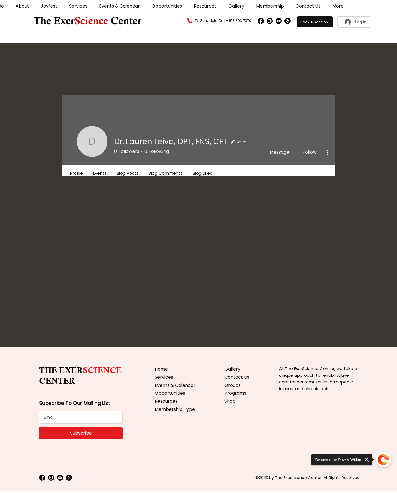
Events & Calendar (175, 385)
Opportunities (170, 393)
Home (161, 369)
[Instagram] (270, 21)
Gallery (232, 369)
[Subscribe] (81, 433)
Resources (166, 401)
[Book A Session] (315, 21)
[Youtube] (279, 21)
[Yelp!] (287, 21)
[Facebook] (261, 21)
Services (164, 377)
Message (279, 152)
